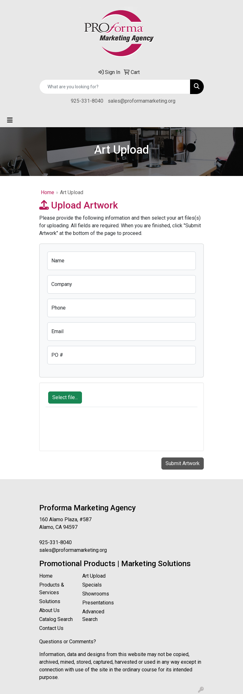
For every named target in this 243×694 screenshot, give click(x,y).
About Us (49, 610)
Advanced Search (93, 615)
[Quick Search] (114, 86)
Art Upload (94, 576)
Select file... (65, 397)
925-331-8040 (87, 101)
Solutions (49, 601)
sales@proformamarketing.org (141, 101)
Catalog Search (56, 619)
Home (47, 192)
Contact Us (51, 628)
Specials (92, 585)
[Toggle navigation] (10, 120)
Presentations (98, 603)
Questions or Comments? (67, 642)
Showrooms (95, 594)
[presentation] (94, 432)
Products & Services (51, 588)
